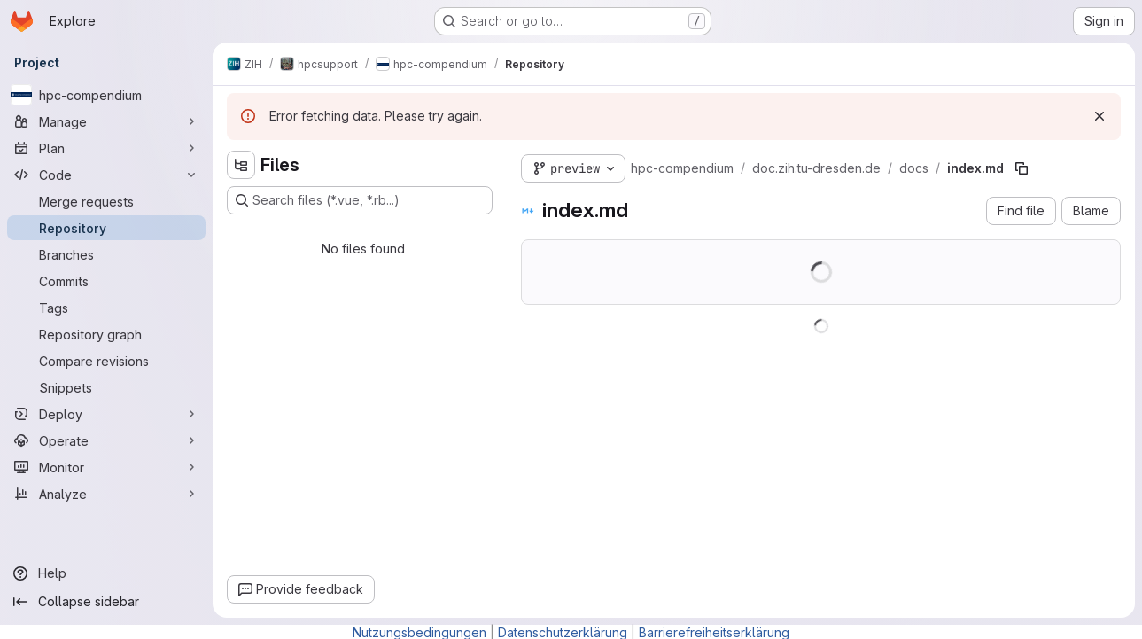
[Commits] (106, 281)
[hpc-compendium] (106, 94)
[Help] (106, 573)
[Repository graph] (106, 334)
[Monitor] (106, 467)
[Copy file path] (1021, 168)
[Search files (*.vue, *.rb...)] (360, 200)
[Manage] (106, 121)
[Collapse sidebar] (106, 601)
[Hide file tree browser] (241, 165)
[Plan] (106, 148)
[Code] (106, 174)
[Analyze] (106, 493)
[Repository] (106, 227)
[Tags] (106, 307)
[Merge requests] (106, 201)
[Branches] (106, 254)
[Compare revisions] (106, 360)
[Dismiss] (1099, 116)
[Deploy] (106, 413)
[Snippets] (106, 387)
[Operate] (106, 440)
